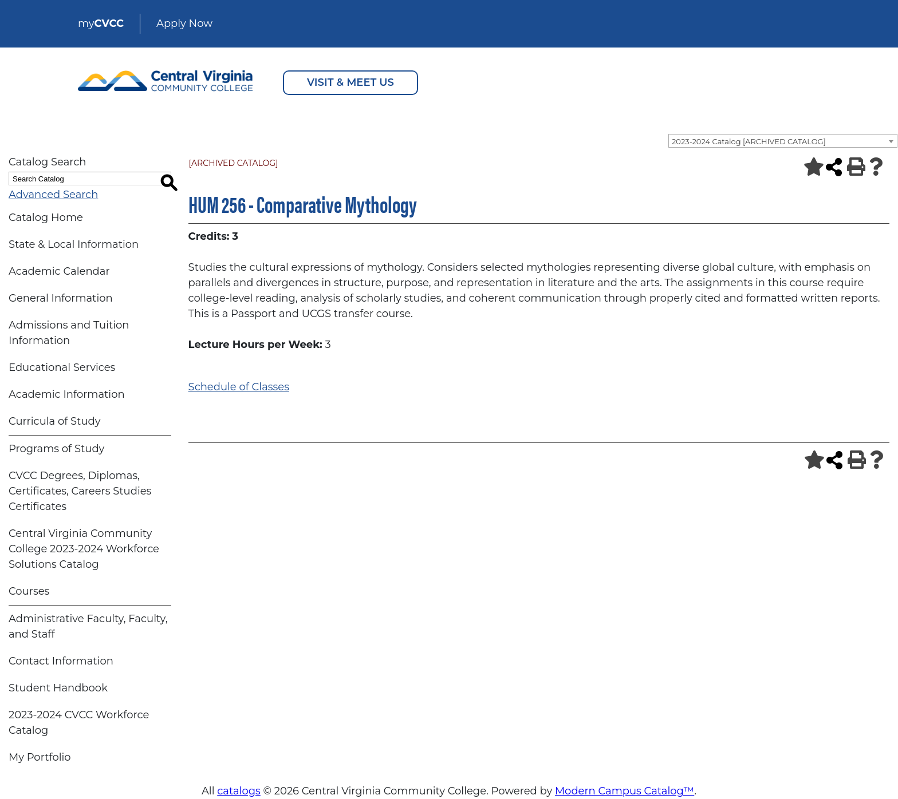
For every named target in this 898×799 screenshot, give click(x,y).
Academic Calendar (59, 271)
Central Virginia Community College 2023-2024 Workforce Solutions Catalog (84, 549)
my (101, 23)
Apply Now (184, 23)
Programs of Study (56, 448)
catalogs (239, 791)
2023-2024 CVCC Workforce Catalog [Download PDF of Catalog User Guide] (79, 723)
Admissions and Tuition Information (69, 333)
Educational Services (62, 367)
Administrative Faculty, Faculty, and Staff (88, 626)
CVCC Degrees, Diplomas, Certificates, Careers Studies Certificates (80, 491)
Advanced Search (53, 194)
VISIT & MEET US (350, 82)
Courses (29, 591)
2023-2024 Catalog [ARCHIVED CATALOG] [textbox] (749, 141)
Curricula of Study (54, 421)
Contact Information (61, 661)
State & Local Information (74, 244)
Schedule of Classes (238, 387)
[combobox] (782, 141)
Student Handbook (58, 688)
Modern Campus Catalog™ (624, 791)
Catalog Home (46, 217)
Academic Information (67, 394)
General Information (61, 298)
